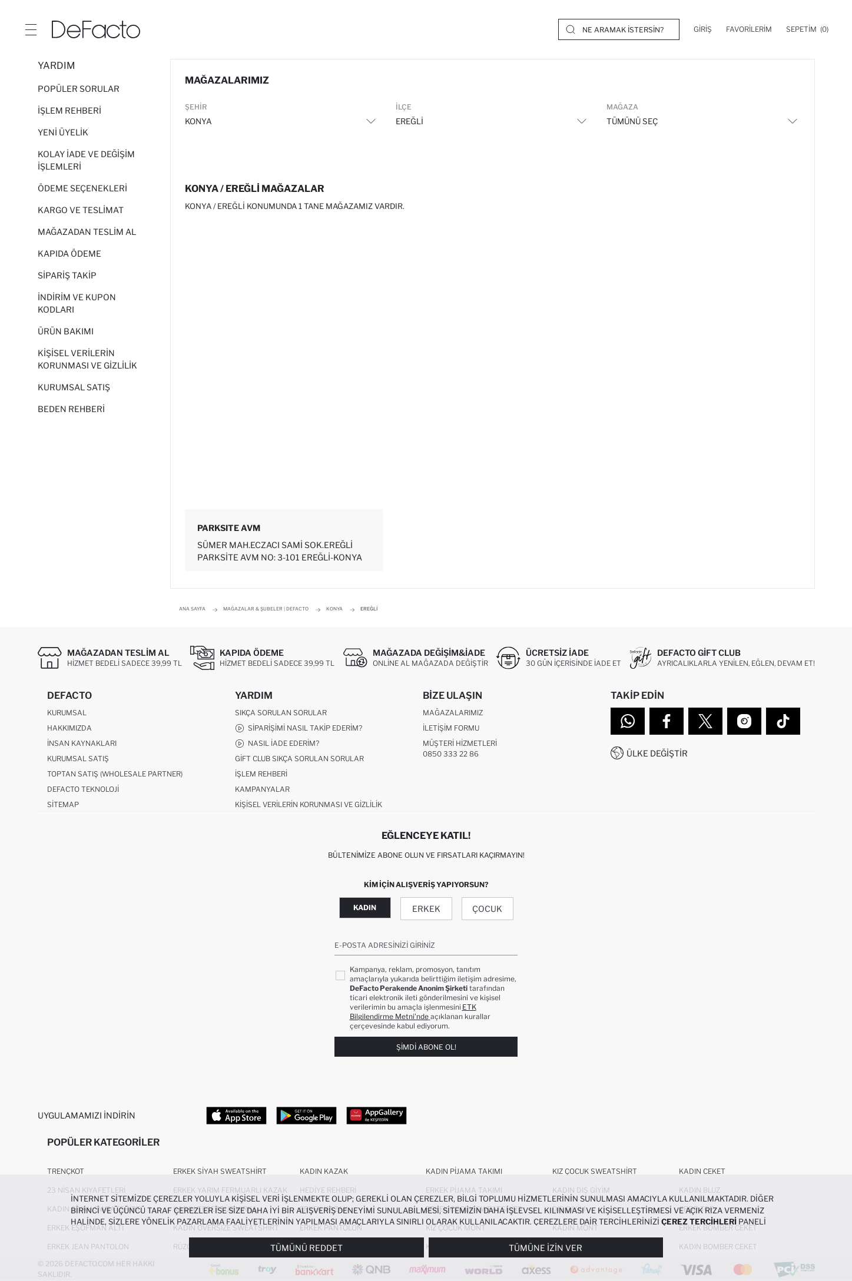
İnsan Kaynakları (82, 743)
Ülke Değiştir (657, 753)
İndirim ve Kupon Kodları (77, 303)
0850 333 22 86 (451, 753)
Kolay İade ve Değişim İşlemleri (86, 160)
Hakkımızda (69, 728)
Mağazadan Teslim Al (87, 232)
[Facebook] (666, 721)
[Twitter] (705, 721)
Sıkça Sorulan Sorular (281, 712)
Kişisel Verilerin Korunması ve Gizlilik (87, 359)
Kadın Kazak (324, 1171)
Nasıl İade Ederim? (277, 743)
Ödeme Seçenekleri (82, 188)
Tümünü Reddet (306, 1248)
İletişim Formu (451, 728)
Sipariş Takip (67, 275)
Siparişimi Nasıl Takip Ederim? (298, 728)
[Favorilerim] (749, 29)
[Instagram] (744, 721)
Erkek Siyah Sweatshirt (220, 1171)
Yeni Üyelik (63, 132)
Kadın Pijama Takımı (464, 1171)
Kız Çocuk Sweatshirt (594, 1171)
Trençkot (65, 1171)
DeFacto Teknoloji (83, 789)
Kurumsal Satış (74, 387)
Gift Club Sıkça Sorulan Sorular (299, 758)
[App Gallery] (376, 1115)
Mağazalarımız (453, 712)
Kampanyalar (262, 789)
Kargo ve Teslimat (81, 210)
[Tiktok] (783, 721)
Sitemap (63, 804)
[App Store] (236, 1115)
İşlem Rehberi (69, 110)
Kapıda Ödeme (69, 253)
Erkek (426, 909)
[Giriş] (703, 29)
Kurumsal (67, 712)
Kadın (364, 907)
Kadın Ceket (702, 1171)
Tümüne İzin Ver (545, 1248)
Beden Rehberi (71, 409)
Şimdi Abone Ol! (426, 1047)
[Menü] (31, 29)
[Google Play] (306, 1115)
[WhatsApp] (628, 721)
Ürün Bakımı (66, 331)
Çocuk (487, 909)
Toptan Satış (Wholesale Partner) (115, 773)
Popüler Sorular (79, 89)
